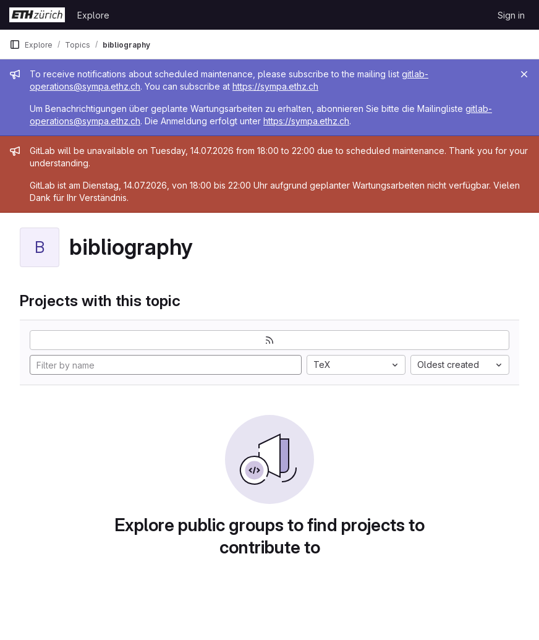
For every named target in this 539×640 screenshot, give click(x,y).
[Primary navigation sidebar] (15, 44)
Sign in (511, 15)
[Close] (524, 74)
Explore (93, 15)
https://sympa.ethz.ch (275, 86)
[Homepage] (37, 15)
